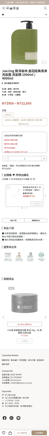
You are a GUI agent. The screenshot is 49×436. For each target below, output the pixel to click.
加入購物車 (22, 432)
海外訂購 (31, 360)
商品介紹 (13, 220)
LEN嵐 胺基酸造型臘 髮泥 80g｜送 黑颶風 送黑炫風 (24, 331)
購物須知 (5, 360)
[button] (45, 196)
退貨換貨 (40, 360)
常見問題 (23, 360)
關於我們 (5, 364)
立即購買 (39, 432)
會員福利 (14, 360)
